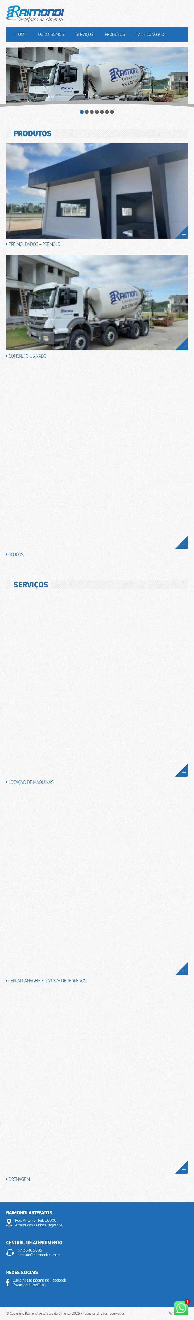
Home (21, 34)
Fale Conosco (150, 34)
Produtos (115, 34)
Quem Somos (51, 34)
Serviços (84, 34)
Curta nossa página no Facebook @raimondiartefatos (39, 1282)
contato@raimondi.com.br (39, 1255)
